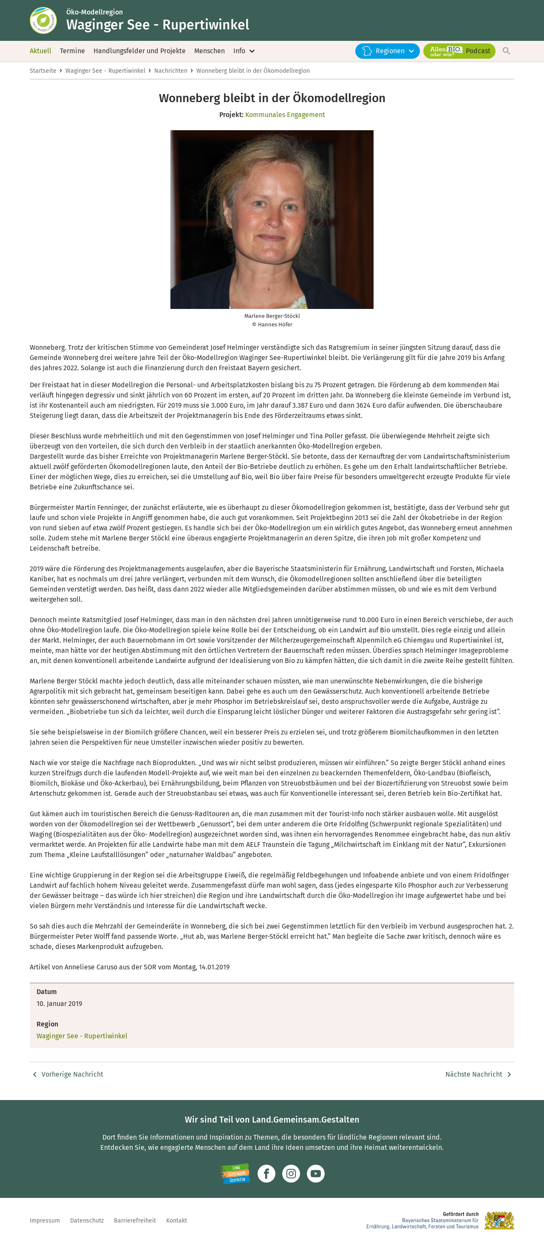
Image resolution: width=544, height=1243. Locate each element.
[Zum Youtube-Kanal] (316, 1174)
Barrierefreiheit (135, 1220)
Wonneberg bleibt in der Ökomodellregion (253, 70)
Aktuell (40, 51)
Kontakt (176, 1220)
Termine (72, 51)
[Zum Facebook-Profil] (266, 1174)
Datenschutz (87, 1220)
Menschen (209, 51)
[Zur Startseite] (48, 20)
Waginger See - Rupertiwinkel (105, 70)
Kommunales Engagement (285, 115)
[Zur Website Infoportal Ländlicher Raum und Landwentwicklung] (234, 1173)
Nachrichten (170, 70)
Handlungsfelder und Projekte (140, 51)
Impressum (45, 1220)
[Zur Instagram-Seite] (291, 1174)
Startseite (43, 70)
